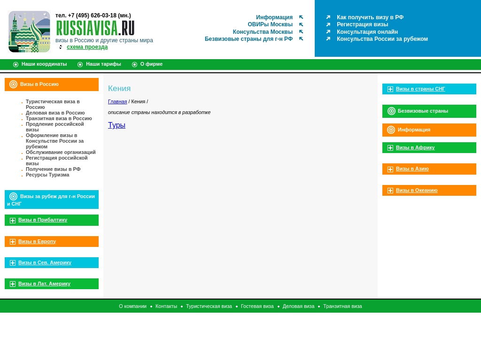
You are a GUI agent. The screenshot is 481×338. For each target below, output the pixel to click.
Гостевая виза (257, 306)
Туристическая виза (209, 306)
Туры (116, 125)
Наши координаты (44, 64)
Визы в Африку (415, 147)
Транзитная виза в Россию (59, 118)
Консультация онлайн (367, 32)
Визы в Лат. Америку (44, 283)
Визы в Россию (39, 84)
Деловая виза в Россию (55, 112)
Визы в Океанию (417, 190)
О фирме (151, 64)
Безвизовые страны (423, 111)
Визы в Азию (412, 168)
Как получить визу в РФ (370, 17)
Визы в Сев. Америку (44, 262)
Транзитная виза (342, 306)
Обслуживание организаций (61, 152)
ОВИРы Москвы (270, 24)
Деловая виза (299, 306)
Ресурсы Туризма (48, 174)
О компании (133, 306)
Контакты (166, 306)
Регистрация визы (362, 24)
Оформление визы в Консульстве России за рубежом (55, 140)
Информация (274, 17)
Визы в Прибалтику (42, 220)
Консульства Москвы (263, 32)
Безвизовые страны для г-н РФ (249, 39)
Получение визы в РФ (53, 169)
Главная (117, 101)
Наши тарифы (103, 64)
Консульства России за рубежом (382, 39)
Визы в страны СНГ (420, 89)
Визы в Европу (37, 241)
